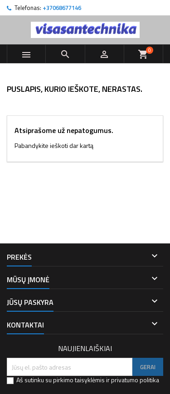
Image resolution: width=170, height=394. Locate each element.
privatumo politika (135, 380)
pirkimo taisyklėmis (79, 380)
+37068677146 (62, 7)
